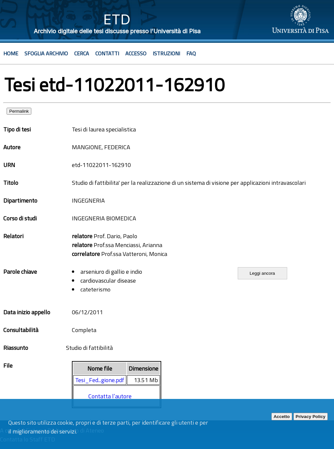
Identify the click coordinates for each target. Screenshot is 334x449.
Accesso (135, 53)
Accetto (282, 416)
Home (10, 53)
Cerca (81, 53)
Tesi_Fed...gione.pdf (99, 380)
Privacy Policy (310, 416)
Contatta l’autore (110, 396)
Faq (191, 53)
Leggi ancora (262, 273)
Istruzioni (166, 53)
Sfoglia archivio (46, 53)
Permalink (19, 111)
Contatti (107, 53)
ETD (117, 19)
